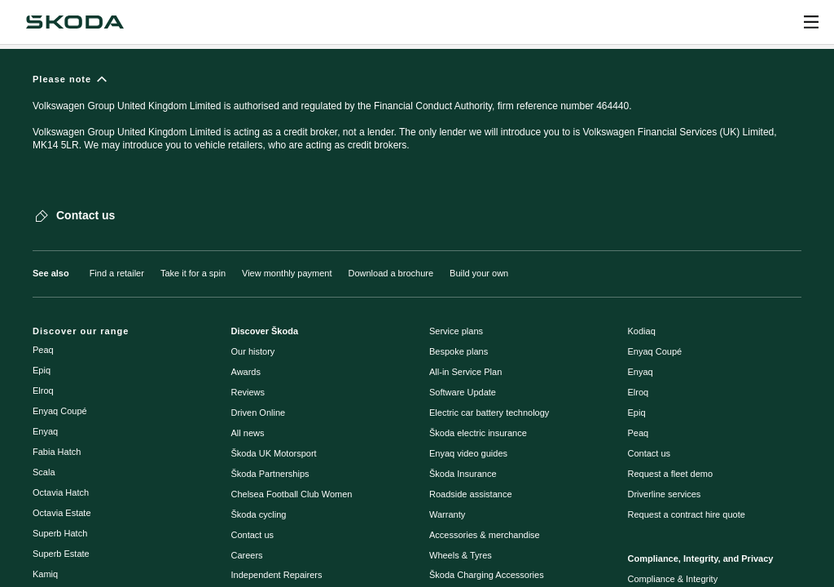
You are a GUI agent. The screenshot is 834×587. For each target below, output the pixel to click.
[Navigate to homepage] (75, 22)
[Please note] (417, 119)
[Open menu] (811, 22)
